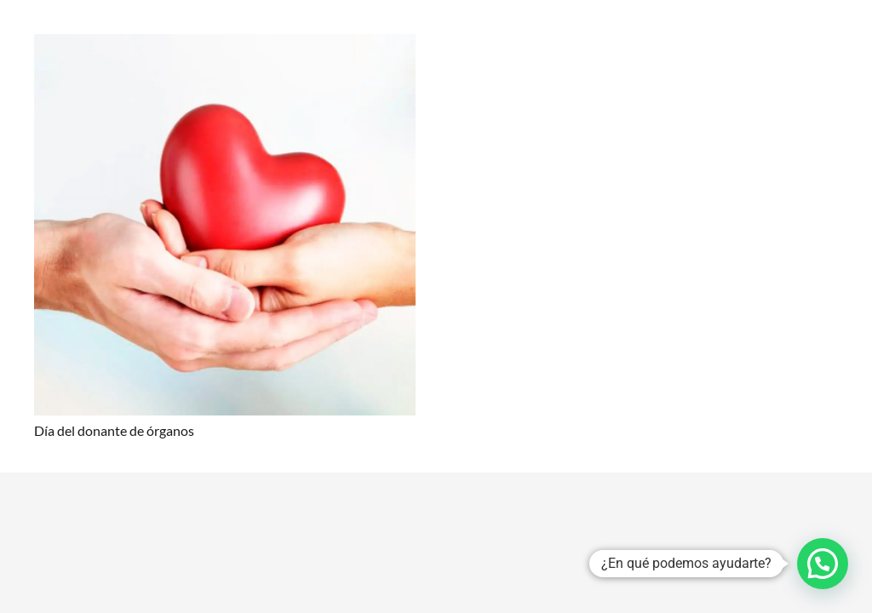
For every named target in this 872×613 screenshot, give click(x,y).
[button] (822, 563)
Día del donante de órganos (114, 430)
